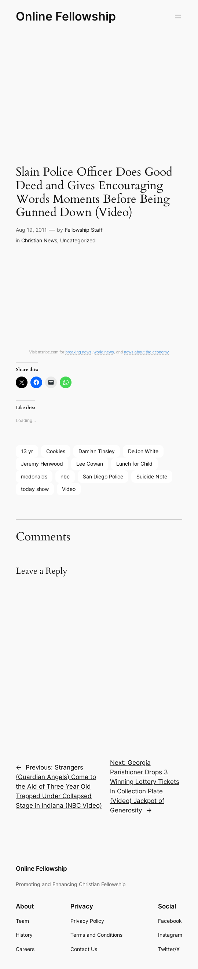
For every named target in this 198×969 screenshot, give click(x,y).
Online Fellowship (66, 16)
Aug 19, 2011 (31, 230)
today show (35, 489)
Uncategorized (78, 240)
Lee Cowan (89, 463)
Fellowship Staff (84, 230)
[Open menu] (177, 16)
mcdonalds (34, 476)
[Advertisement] (99, 91)
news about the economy (146, 352)
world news (104, 352)
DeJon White (143, 451)
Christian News (39, 240)
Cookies (55, 451)
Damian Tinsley (96, 451)
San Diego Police (103, 476)
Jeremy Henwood (42, 463)
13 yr (27, 451)
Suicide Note (151, 476)
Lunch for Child (134, 463)
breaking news (78, 352)
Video (69, 489)
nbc (65, 476)
